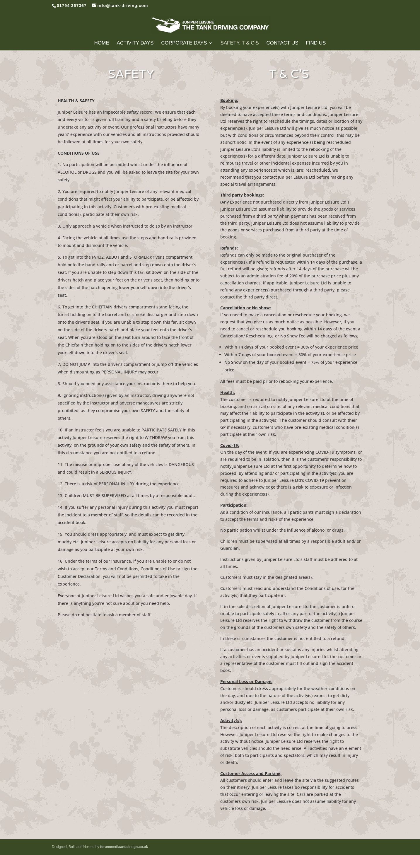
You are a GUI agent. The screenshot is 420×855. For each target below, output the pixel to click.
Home (101, 43)
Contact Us (282, 43)
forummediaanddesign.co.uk (124, 847)
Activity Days (135, 43)
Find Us (316, 43)
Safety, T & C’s (239, 43)
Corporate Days (184, 43)
